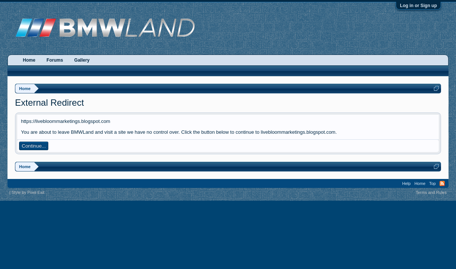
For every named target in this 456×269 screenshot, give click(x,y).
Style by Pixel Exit (28, 192)
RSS (442, 183)
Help (406, 183)
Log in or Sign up (418, 5)
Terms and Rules (431, 192)
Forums (54, 60)
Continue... (34, 146)
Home (29, 60)
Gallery (81, 60)
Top (432, 183)
